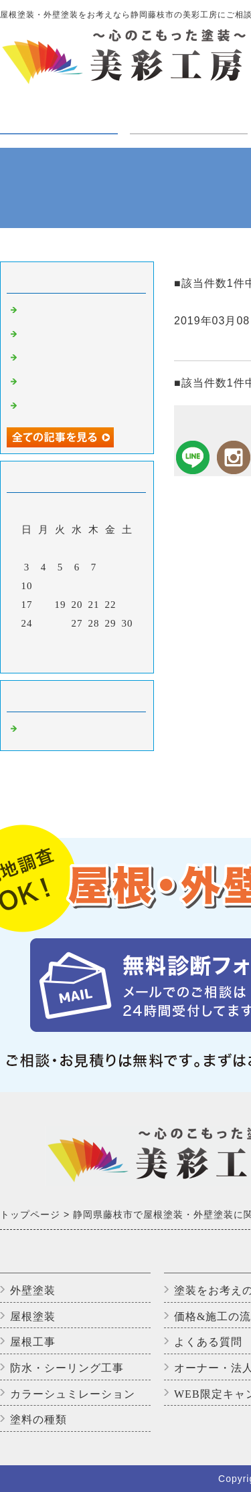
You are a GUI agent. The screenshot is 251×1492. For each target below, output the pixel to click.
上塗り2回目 (50, 383)
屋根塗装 (33, 1316)
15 (110, 585)
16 (127, 585)
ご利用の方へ (189, 111)
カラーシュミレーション (72, 1394)
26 (60, 623)
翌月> (104, 659)
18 (44, 604)
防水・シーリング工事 (67, 1368)
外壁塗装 (33, 1290)
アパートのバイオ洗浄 (73, 407)
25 (44, 623)
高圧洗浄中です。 (63, 335)
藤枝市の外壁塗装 (63, 730)
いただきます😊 (59, 359)
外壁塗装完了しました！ (79, 311)
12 (60, 585)
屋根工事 (33, 1342)
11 (43, 585)
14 (94, 585)
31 (27, 642)
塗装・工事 (59, 119)
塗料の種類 (38, 1419)
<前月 (49, 659)
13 (77, 585)
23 (127, 604)
